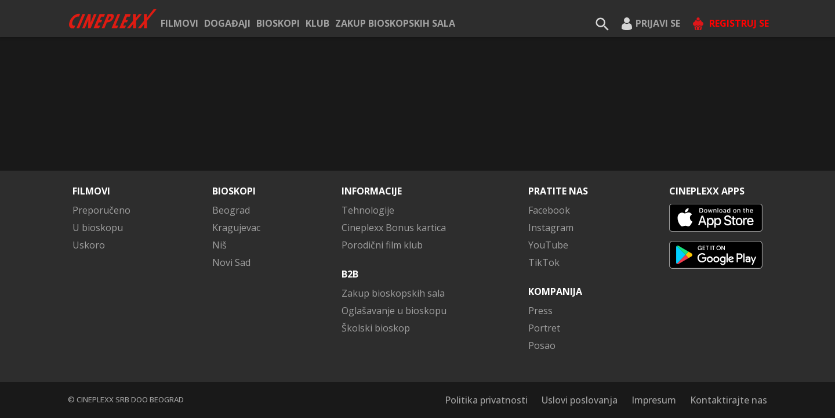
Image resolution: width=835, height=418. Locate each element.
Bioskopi (278, 23)
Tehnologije (368, 210)
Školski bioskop (376, 328)
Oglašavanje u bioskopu (394, 310)
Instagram (550, 227)
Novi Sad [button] (231, 262)
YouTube (548, 245)
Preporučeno (101, 210)
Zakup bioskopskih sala (395, 23)
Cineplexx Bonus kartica (394, 227)
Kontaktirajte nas (728, 400)
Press (540, 310)
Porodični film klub (382, 245)
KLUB (317, 23)
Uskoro (88, 245)
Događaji (227, 23)
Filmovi (179, 23)
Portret (544, 328)
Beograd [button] (231, 210)
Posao (542, 345)
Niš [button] (219, 245)
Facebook (549, 210)
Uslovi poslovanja (580, 400)
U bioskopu (97, 227)
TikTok (544, 262)
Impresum (653, 400)
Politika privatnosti (486, 400)
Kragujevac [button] (236, 227)
